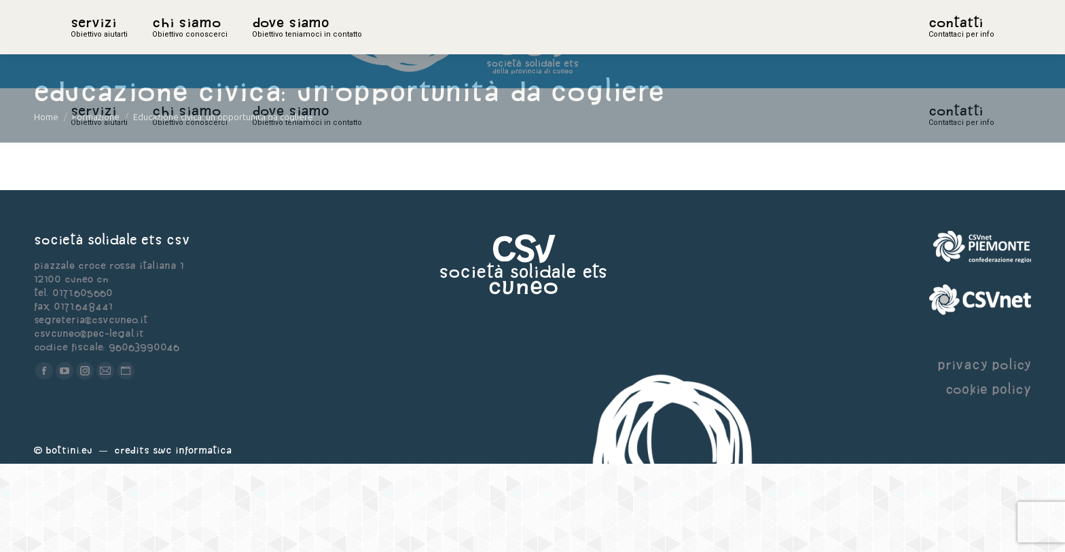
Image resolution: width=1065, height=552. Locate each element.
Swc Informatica (192, 538)
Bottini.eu (69, 538)
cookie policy (988, 477)
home (85, 44)
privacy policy (984, 452)
